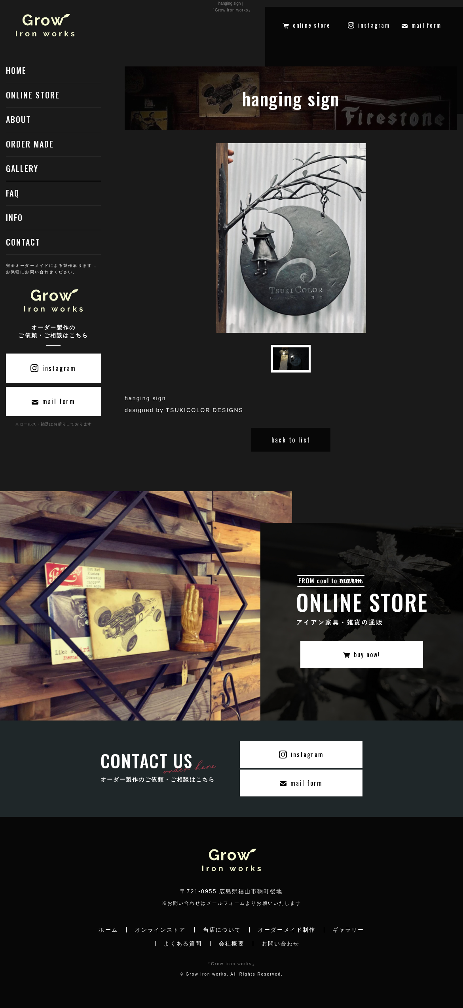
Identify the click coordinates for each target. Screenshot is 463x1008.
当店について (222, 929)
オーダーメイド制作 (286, 929)
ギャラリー (348, 929)
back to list (291, 439)
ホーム (108, 929)
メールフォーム (226, 903)
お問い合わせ (281, 943)
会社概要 (231, 943)
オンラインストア (160, 929)
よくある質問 (183, 943)
